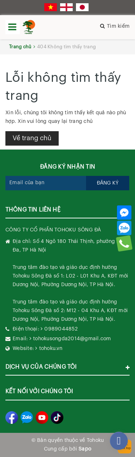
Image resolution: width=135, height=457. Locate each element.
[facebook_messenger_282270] (119, 441)
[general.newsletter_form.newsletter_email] (45, 183)
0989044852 (61, 329)
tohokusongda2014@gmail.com (72, 338)
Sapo (84, 449)
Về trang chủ (32, 138)
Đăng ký (107, 183)
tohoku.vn (50, 348)
